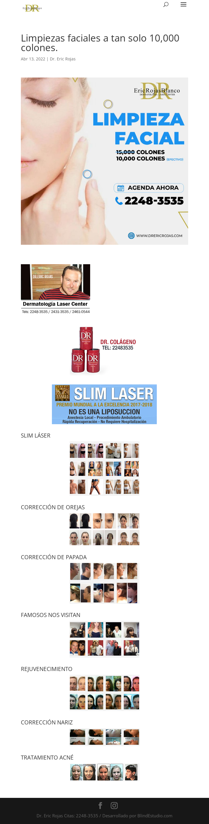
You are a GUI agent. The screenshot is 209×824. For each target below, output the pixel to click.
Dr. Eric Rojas (63, 59)
